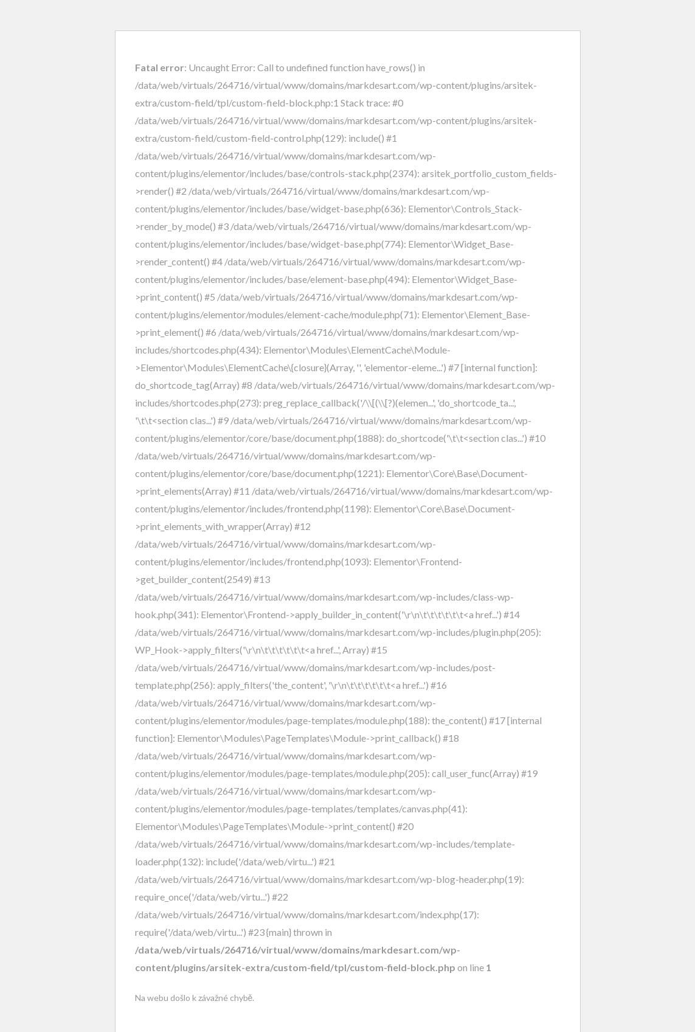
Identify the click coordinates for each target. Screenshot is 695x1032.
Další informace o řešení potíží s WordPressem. (223, 1025)
